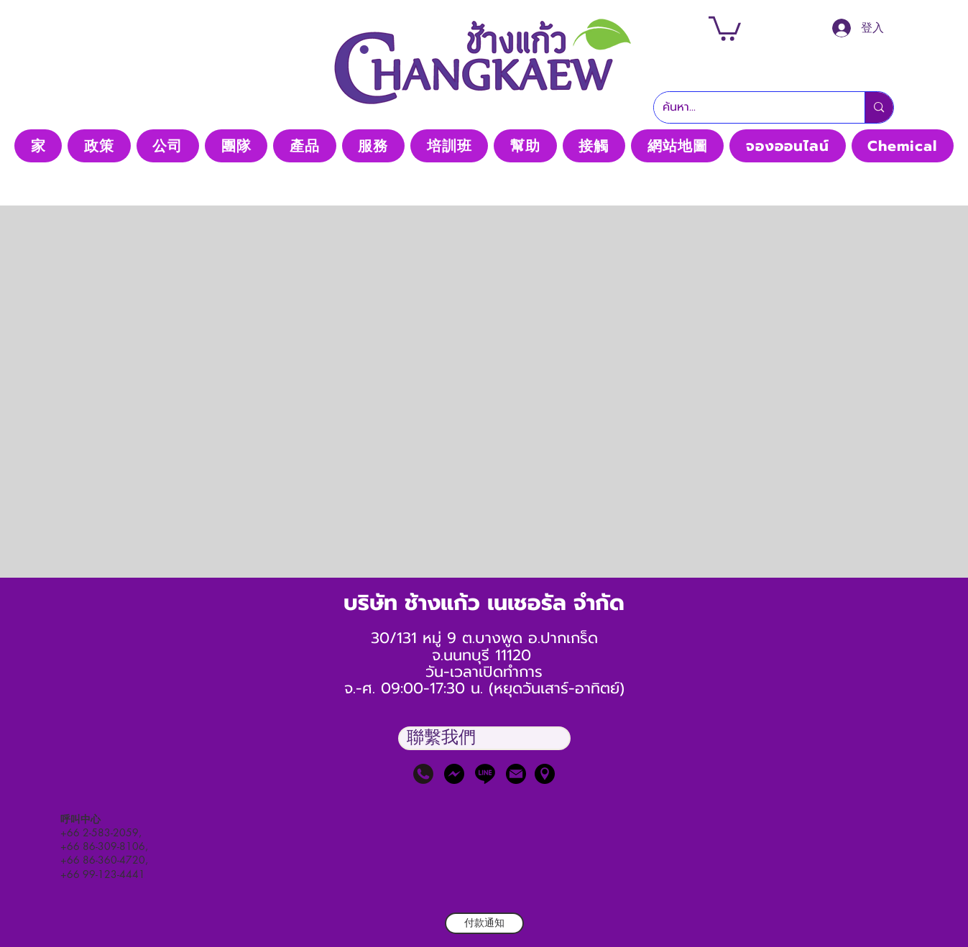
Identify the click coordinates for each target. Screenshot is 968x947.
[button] (725, 27)
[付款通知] (484, 923)
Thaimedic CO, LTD (484, 120)
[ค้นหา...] (749, 107)
